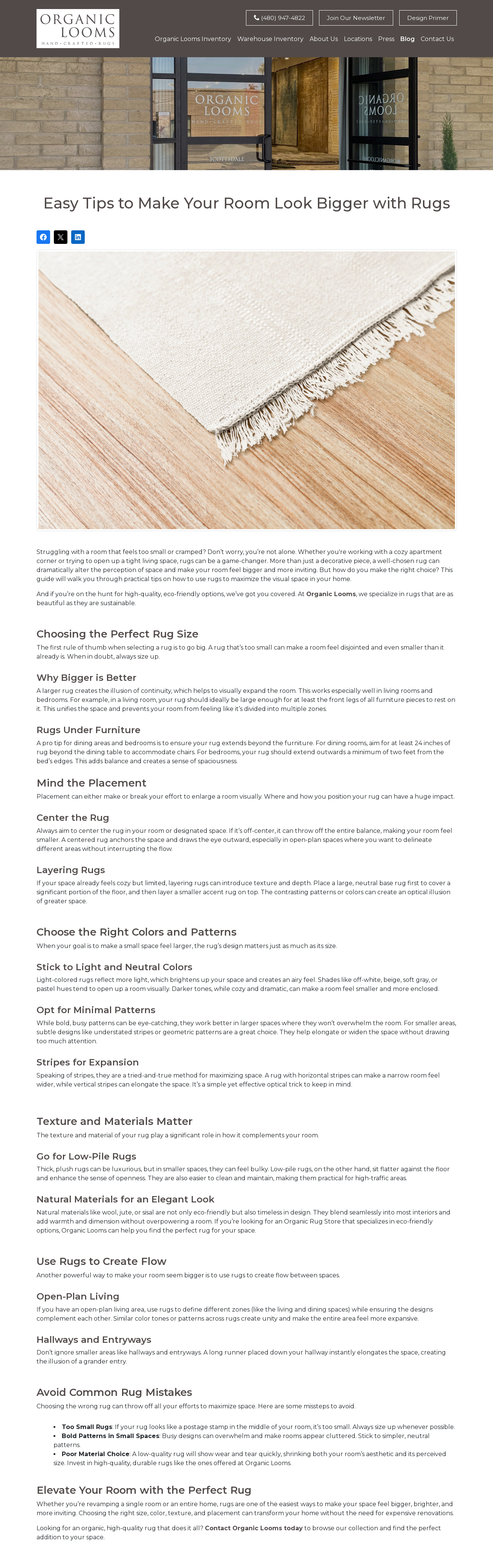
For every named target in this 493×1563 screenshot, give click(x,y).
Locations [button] (358, 39)
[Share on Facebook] (43, 237)
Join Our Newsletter (353, 17)
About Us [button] (324, 39)
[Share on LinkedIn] (78, 237)
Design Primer (427, 17)
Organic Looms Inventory (193, 39)
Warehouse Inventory (270, 39)
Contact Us (437, 39)
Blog (407, 39)
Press (386, 39)
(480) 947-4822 (274, 17)
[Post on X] (60, 237)
